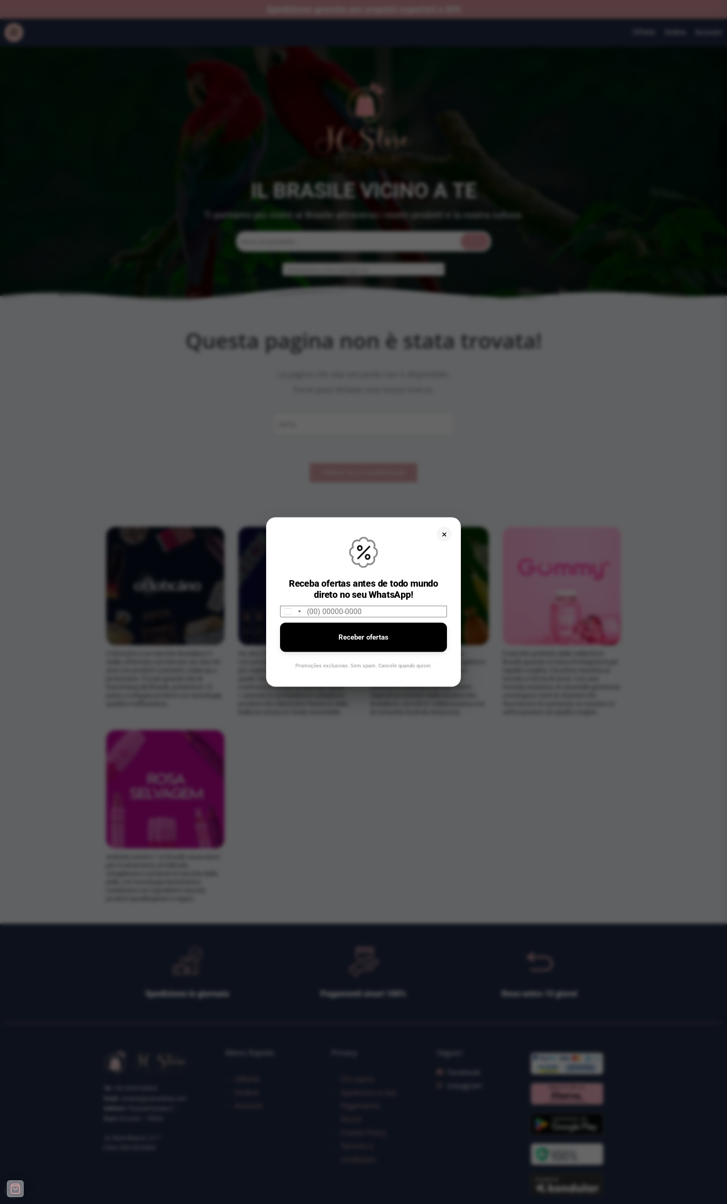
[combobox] (292, 611)
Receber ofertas (363, 637)
